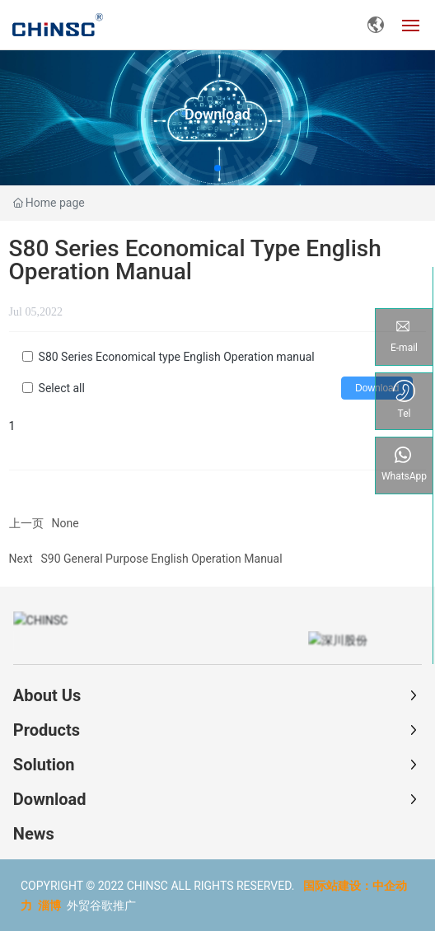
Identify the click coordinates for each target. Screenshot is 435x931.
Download (217, 114)
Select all (62, 388)
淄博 (49, 904)
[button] (217, 168)
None (65, 523)
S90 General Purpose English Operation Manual (162, 558)
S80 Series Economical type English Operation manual (177, 356)
